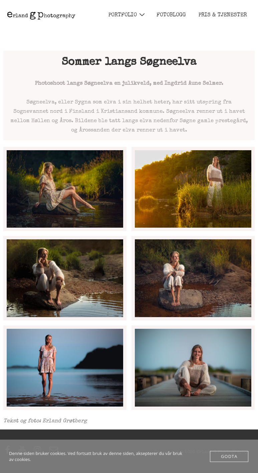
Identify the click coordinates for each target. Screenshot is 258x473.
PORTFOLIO (127, 15)
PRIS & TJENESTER (223, 15)
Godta (229, 456)
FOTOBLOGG (171, 15)
